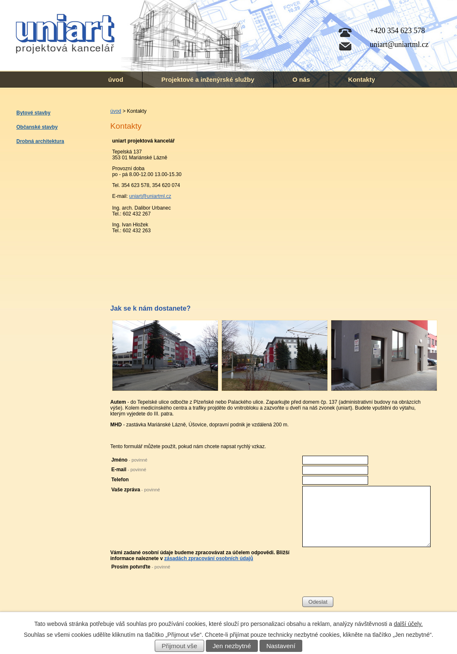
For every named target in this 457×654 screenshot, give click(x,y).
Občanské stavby (37, 127)
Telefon (120, 480)
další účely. (408, 623)
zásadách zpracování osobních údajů (208, 558)
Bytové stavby (33, 113)
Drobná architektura (40, 141)
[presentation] (366, 580)
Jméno (129, 460)
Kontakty (361, 79)
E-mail (128, 469)
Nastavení (280, 645)
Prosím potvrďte (140, 567)
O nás (301, 79)
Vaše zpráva (135, 490)
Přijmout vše (179, 645)
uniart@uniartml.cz (150, 196)
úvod (115, 79)
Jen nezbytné (232, 645)
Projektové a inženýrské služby (207, 79)
